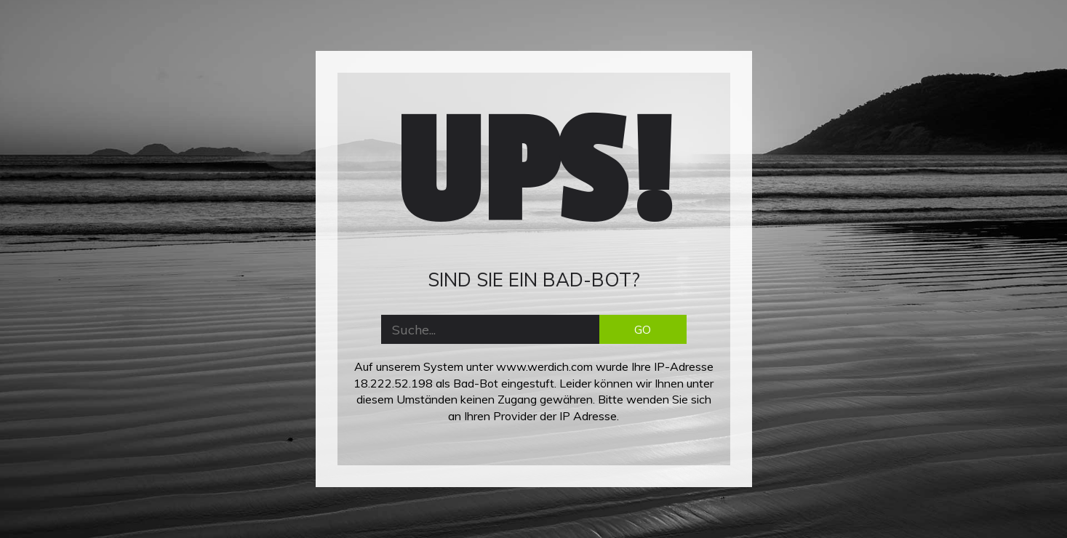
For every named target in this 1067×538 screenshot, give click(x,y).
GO (642, 329)
